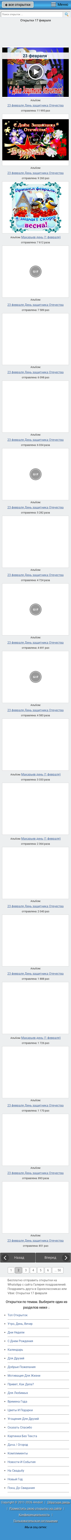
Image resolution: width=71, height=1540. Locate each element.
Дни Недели (16, 1332)
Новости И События (22, 1462)
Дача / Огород (18, 1444)
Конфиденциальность (34, 1515)
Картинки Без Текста (22, 1436)
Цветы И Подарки (20, 1410)
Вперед (50, 1257)
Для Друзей (16, 1358)
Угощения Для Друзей (23, 1419)
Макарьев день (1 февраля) (41, 237)
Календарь (15, 1349)
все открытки (17, 5)
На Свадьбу (16, 1470)
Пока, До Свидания (21, 1488)
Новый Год (15, 1479)
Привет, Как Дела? (21, 1384)
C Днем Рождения (20, 1341)
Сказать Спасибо (20, 1427)
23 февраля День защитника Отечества (35, 105)
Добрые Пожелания (22, 1367)
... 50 (58, 1270)
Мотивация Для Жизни (24, 1375)
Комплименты (18, 1453)
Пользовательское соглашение (35, 1521)
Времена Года (17, 1401)
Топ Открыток (18, 1315)
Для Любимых (18, 1393)
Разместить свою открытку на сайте (35, 1508)
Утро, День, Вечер (20, 1324)
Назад (19, 1257)
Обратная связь (58, 1502)
